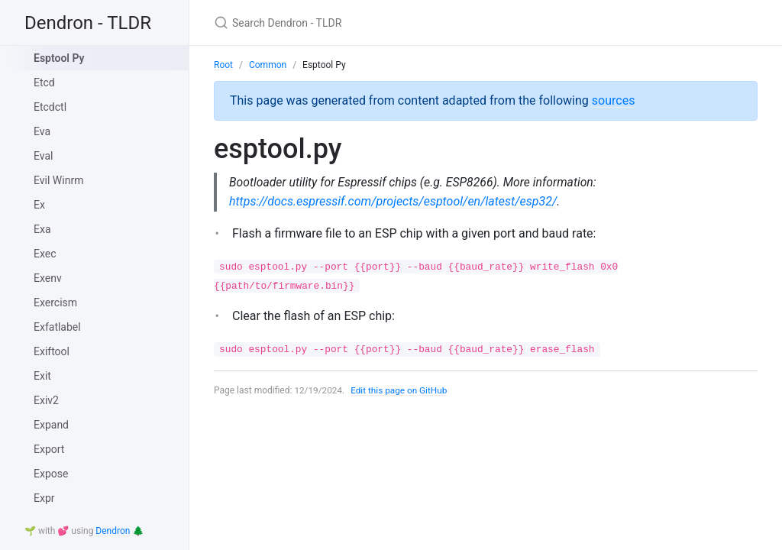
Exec (45, 253)
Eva (42, 131)
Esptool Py (59, 58)
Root (223, 65)
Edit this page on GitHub (400, 390)
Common (267, 65)
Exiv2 (46, 400)
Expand (51, 425)
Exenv (48, 278)
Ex (39, 205)
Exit (42, 376)
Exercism (55, 302)
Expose (51, 473)
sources (613, 100)
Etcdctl (50, 107)
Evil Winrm (58, 180)
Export (49, 449)
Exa (42, 229)
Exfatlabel (57, 327)
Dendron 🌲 (119, 531)
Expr (44, 498)
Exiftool (51, 351)
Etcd (44, 82)
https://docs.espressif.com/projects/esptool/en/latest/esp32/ (393, 201)
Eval (43, 156)
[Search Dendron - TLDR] (394, 22)
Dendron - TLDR (87, 23)
